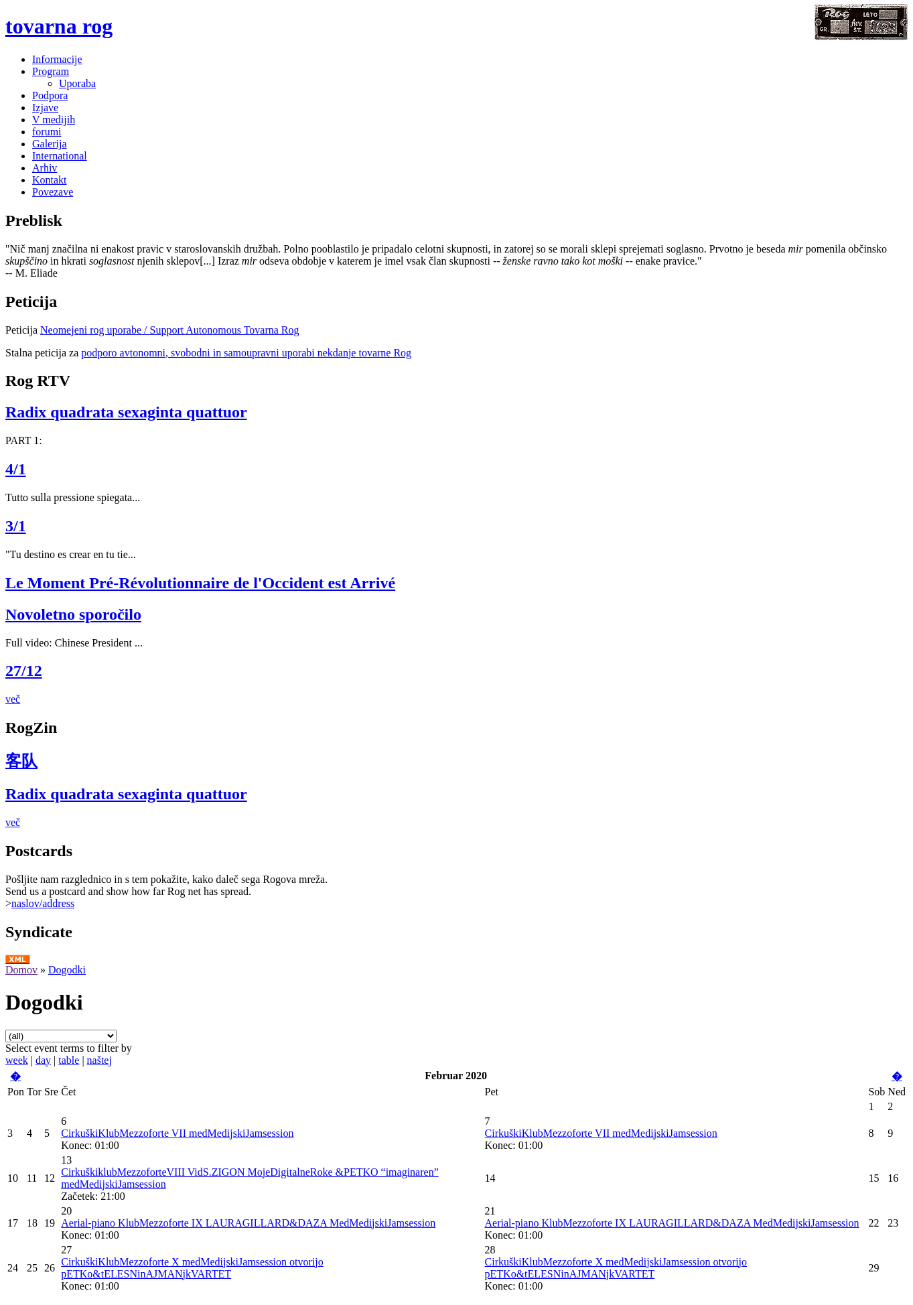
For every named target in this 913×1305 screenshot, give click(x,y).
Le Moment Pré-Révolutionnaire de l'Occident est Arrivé (200, 583)
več (12, 699)
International (59, 155)
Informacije (57, 59)
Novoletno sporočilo (73, 614)
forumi (47, 131)
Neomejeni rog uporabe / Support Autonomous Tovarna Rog (169, 330)
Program (50, 71)
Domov (21, 969)
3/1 (15, 526)
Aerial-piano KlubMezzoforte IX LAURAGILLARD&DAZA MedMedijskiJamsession (248, 1223)
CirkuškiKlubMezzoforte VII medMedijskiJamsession (177, 1133)
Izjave (45, 107)
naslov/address (42, 903)
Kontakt (49, 180)
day (43, 1060)
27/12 (23, 670)
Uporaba (77, 83)
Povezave (52, 192)
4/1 (15, 469)
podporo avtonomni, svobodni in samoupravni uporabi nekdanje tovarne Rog (246, 352)
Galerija (49, 143)
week (16, 1060)
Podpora (50, 95)
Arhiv (44, 168)
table (68, 1060)
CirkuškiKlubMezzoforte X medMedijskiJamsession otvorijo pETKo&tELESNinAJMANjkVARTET (192, 1268)
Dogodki (67, 969)
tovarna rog (59, 26)
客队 (21, 761)
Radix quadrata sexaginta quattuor (126, 412)
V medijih (53, 119)
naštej (99, 1060)
